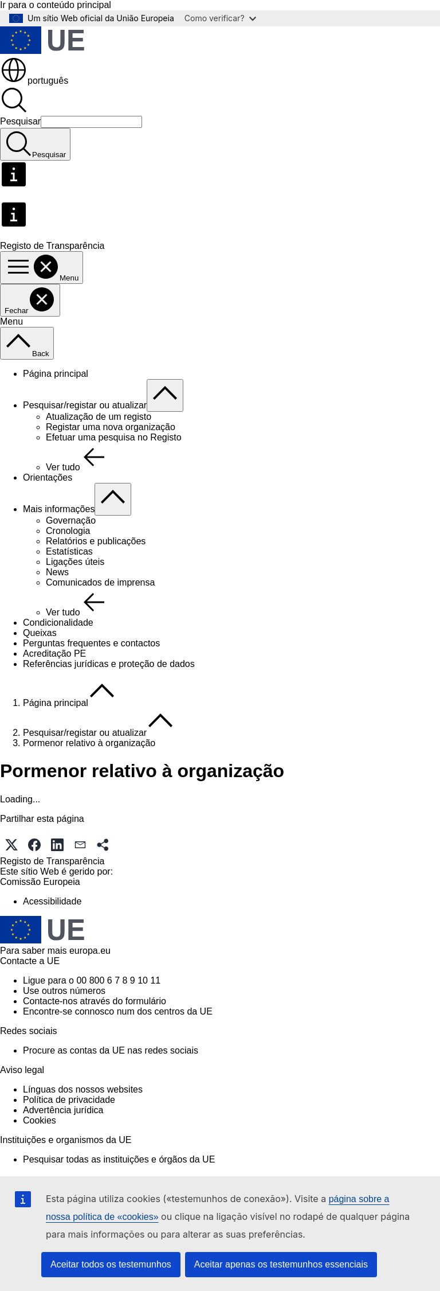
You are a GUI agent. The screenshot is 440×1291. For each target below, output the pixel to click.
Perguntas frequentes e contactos (91, 643)
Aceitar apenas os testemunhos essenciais (281, 1264)
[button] (11, 845)
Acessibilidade (52, 901)
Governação (71, 520)
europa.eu (90, 950)
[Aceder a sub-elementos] (165, 395)
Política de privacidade (69, 1100)
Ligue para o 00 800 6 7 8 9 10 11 (91, 980)
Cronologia (68, 531)
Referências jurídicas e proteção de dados (109, 664)
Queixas (40, 633)
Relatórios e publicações (96, 541)
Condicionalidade (58, 622)
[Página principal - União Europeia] (42, 51)
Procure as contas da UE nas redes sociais (110, 1050)
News (57, 572)
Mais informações (59, 509)
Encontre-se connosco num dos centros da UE (118, 1011)
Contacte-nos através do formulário (94, 1001)
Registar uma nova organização (110, 427)
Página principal (55, 374)
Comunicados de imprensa (100, 582)
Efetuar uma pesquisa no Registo (114, 437)
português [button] (34, 80)
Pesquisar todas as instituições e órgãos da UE (119, 1159)
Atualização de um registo (98, 417)
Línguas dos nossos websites (83, 1089)
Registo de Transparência (52, 861)
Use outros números (64, 991)
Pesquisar (20, 121)
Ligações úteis (75, 562)
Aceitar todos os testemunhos (110, 1264)
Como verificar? (220, 18)
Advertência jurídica (63, 1110)
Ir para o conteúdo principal (55, 5)
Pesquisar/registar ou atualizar (85, 405)
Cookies (39, 1120)
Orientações (47, 477)
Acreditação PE (54, 653)
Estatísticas (69, 551)
